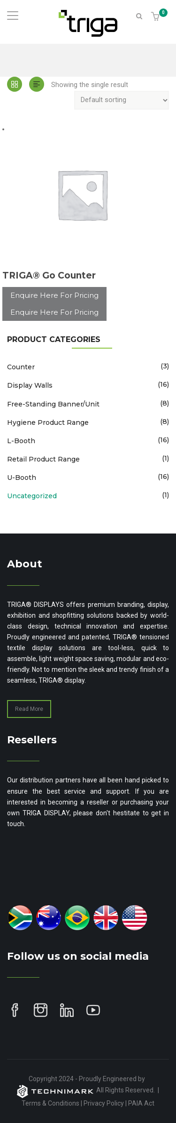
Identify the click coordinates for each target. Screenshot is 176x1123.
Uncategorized (32, 496)
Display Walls (30, 385)
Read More (29, 709)
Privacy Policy (104, 1103)
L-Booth (21, 441)
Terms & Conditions (50, 1103)
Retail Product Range (43, 459)
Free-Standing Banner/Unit (53, 404)
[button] (156, 17)
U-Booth (21, 477)
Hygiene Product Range (48, 422)
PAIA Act (141, 1103)
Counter (21, 367)
